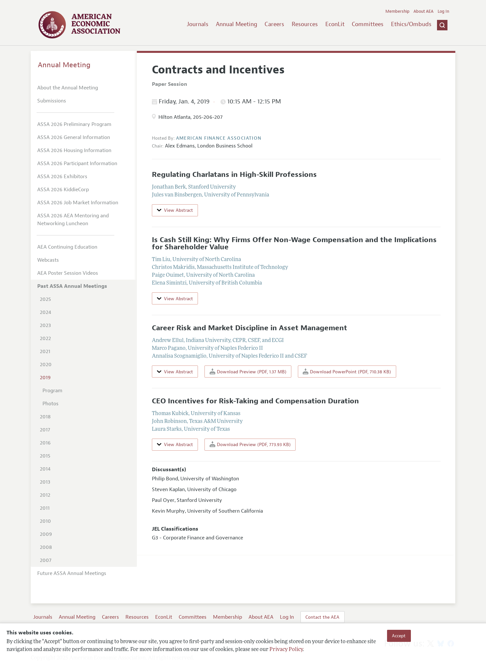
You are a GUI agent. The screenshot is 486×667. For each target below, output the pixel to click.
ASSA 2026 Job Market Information (77, 202)
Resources (305, 24)
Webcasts (48, 260)
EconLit (335, 24)
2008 (46, 547)
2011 (45, 508)
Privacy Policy (286, 649)
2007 (45, 560)
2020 (46, 364)
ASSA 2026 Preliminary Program (74, 124)
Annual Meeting (236, 24)
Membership (397, 11)
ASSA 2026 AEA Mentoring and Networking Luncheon (73, 219)
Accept (399, 636)
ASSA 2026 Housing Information (74, 150)
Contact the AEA (322, 617)
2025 (45, 299)
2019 (45, 377)
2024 (45, 312)
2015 (45, 456)
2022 (45, 338)
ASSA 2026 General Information (73, 137)
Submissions (51, 101)
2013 (45, 482)
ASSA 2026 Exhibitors (62, 176)
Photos (50, 403)
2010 (45, 521)
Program (52, 390)
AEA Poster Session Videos (67, 273)
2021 (45, 351)
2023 (45, 325)
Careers (274, 24)
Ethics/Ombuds (411, 24)
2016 (45, 443)
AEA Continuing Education (67, 247)
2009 (46, 534)
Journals (197, 24)
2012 (45, 495)
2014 (45, 469)
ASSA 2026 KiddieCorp (63, 189)
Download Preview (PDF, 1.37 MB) (248, 371)
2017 (45, 430)
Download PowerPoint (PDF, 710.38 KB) (347, 371)
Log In (443, 11)
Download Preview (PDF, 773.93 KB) (250, 444)
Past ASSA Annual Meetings (72, 286)
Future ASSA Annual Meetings (71, 573)
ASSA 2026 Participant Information (77, 163)
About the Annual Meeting (67, 88)
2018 (45, 416)
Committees (367, 24)
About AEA (423, 11)
